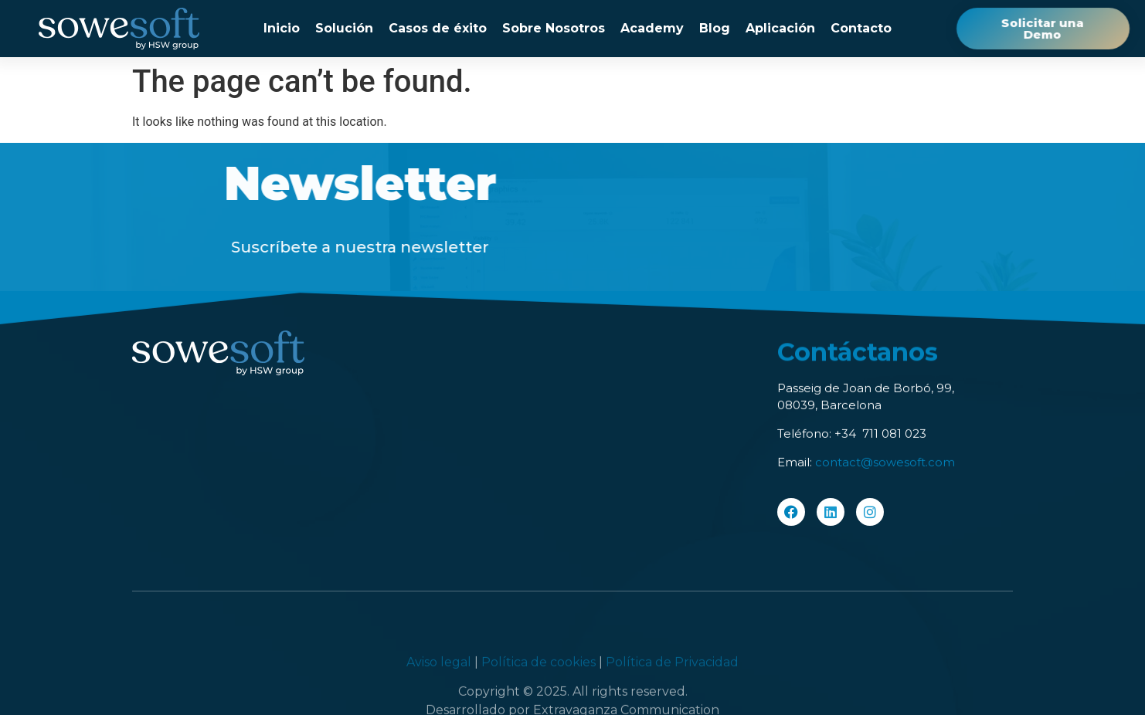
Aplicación (780, 28)
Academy (652, 28)
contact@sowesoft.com (885, 464)
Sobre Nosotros (553, 28)
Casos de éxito (438, 28)
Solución (344, 28)
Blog (714, 28)
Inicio (281, 28)
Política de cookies (538, 697)
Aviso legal (440, 697)
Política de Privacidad (672, 697)
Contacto (861, 28)
